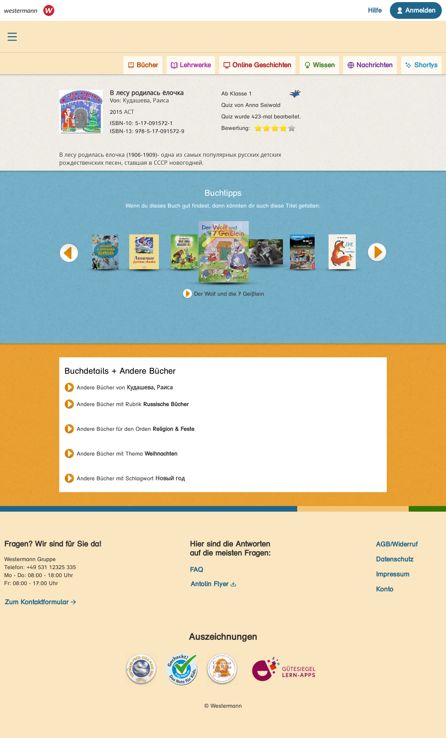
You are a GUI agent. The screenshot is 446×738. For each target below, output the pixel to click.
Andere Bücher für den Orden (135, 429)
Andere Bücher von (125, 387)
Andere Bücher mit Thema (127, 453)
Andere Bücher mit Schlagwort (131, 478)
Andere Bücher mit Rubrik (133, 404)
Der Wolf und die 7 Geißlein (229, 293)
